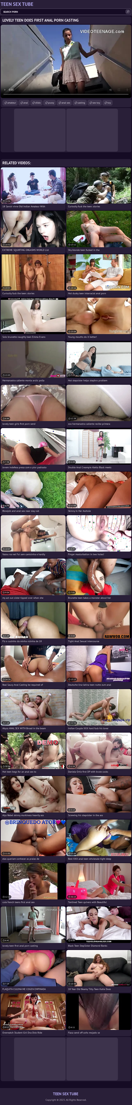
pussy (51, 102)
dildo (38, 102)
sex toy (96, 102)
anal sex (66, 102)
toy (109, 102)
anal (25, 102)
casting (81, 102)
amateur (11, 102)
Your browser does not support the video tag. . (66, 61)
